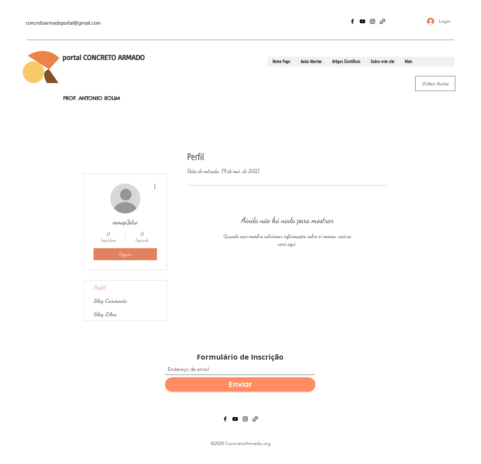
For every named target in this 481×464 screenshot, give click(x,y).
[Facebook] (352, 21)
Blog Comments (110, 300)
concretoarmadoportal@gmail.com (63, 23)
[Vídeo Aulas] (435, 83)
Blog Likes (105, 314)
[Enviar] (240, 384)
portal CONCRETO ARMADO (103, 57)
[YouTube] (362, 21)
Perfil (99, 287)
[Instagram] (372, 21)
